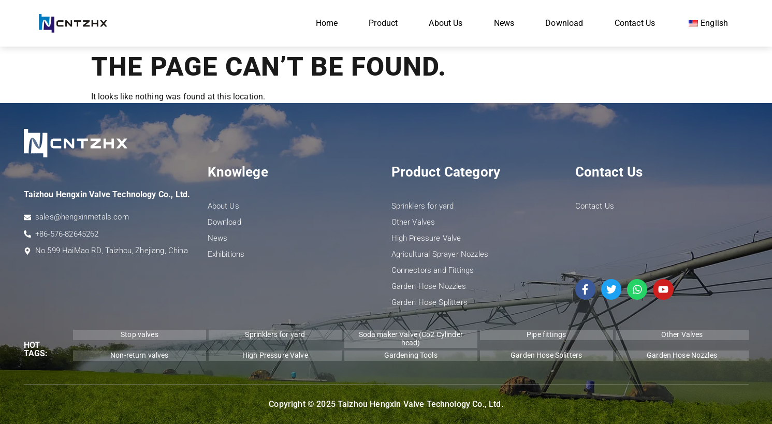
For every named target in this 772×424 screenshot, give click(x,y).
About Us (445, 23)
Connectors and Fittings (432, 270)
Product (383, 23)
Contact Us (635, 23)
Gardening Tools (411, 355)
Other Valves (413, 222)
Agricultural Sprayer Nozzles (439, 254)
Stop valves (139, 334)
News (504, 23)
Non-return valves (139, 355)
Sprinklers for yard (422, 206)
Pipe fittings (546, 334)
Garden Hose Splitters (429, 302)
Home (327, 23)
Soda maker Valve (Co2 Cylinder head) (411, 338)
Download (564, 23)
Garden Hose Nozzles (429, 286)
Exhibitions (226, 254)
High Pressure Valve (426, 238)
